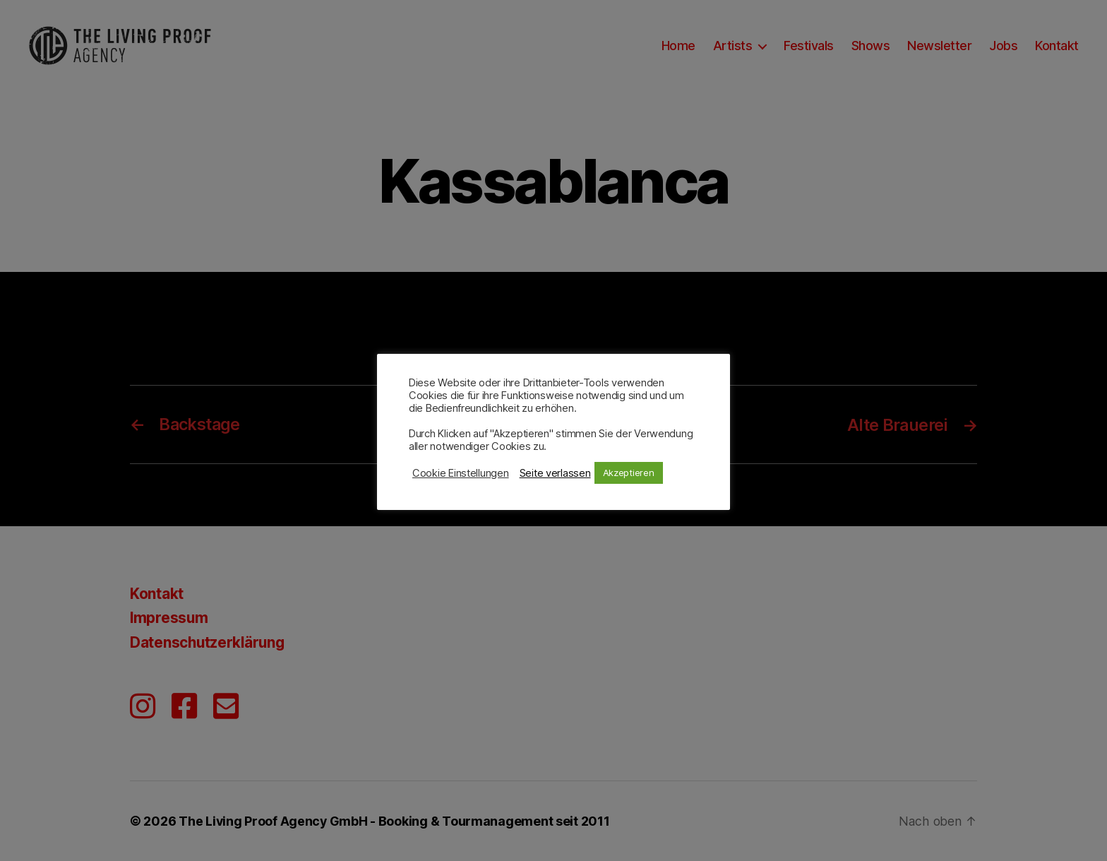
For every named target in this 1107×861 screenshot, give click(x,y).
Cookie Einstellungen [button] (460, 473)
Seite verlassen (555, 473)
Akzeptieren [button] (628, 472)
